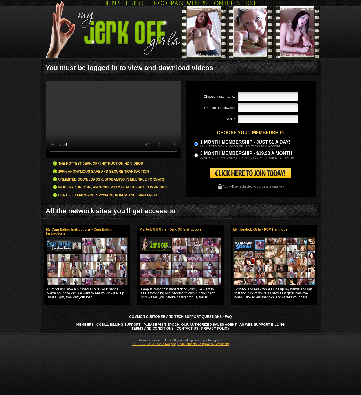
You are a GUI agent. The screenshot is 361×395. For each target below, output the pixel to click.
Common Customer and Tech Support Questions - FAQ (180, 317)
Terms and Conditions (152, 329)
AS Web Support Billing (262, 325)
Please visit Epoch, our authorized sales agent (190, 325)
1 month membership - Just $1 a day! (245, 142)
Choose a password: (219, 108)
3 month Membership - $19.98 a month (246, 153)
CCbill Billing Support (118, 325)
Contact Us (188, 329)
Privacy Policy (215, 329)
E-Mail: (229, 119)
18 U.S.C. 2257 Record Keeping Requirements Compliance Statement (180, 344)
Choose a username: (219, 97)
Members (85, 325)
